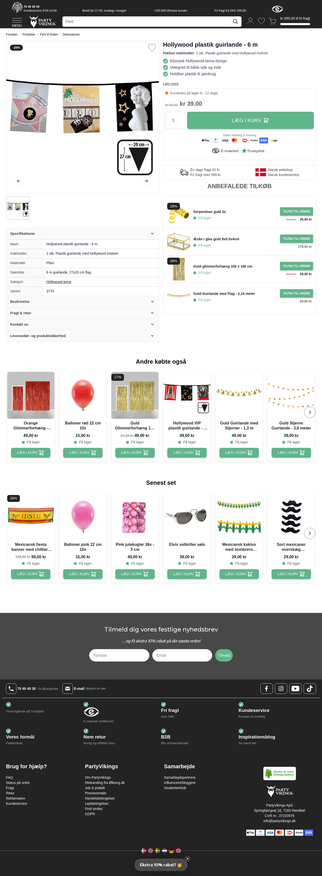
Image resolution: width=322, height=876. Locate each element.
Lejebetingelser (97, 804)
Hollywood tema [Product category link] (58, 282)
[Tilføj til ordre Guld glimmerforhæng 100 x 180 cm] (296, 266)
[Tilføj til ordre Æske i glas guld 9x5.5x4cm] (296, 238)
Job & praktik (95, 788)
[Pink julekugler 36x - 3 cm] (135, 574)
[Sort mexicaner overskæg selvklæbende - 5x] (291, 574)
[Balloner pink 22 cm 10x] (83, 574)
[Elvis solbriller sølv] (187, 574)
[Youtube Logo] (295, 688)
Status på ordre (18, 783)
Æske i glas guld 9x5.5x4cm (216, 239)
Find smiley (94, 809)
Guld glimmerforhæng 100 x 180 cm (222, 266)
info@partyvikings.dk (279, 821)
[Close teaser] (187, 858)
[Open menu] (17, 22)
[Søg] (236, 21)
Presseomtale (95, 793)
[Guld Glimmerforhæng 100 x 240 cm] (135, 453)
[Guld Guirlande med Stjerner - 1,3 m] (239, 453)
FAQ (9, 777)
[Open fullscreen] (82, 117)
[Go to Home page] (42, 21)
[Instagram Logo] (281, 688)
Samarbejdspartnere (180, 777)
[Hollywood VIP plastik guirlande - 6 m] (187, 453)
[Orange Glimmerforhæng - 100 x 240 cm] (30, 453)
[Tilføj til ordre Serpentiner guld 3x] (296, 211)
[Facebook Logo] (266, 688)
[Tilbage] (18, 180)
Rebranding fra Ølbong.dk (105, 783)
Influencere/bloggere (180, 783)
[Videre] (146, 180)
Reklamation (15, 798)
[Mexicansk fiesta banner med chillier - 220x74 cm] (30, 574)
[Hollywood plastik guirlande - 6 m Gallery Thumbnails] (18, 208)
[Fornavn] (119, 655)
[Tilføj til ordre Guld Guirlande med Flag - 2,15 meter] (296, 293)
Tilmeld (224, 655)
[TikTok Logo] (310, 688)
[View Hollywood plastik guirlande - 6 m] (18, 208)
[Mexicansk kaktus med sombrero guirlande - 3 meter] (239, 574)
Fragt (10, 788)
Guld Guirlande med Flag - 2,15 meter (224, 294)
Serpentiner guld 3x (209, 212)
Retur (10, 793)
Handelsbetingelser (100, 798)
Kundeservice (16, 804)
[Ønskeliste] (261, 21)
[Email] (182, 655)
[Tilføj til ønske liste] (152, 48)
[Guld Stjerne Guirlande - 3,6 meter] (291, 453)
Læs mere (171, 84)
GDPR (90, 814)
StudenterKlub (175, 788)
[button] (161, 865)
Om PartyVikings (98, 777)
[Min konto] (250, 20)
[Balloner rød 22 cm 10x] (83, 453)
